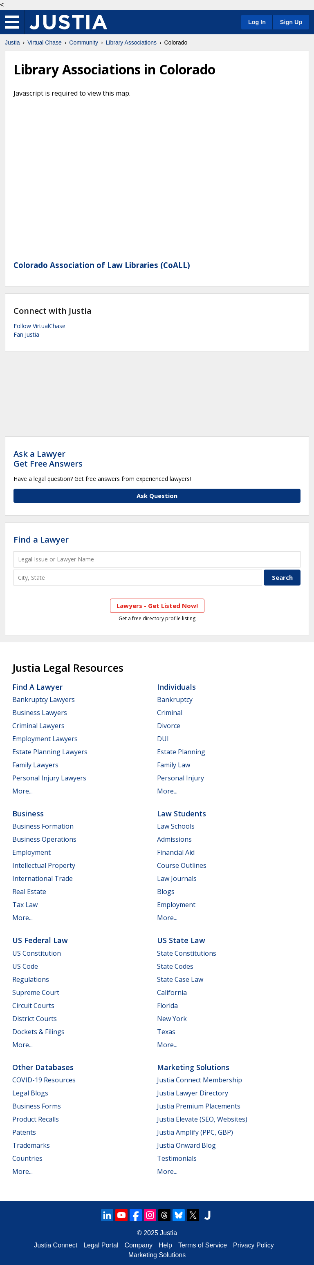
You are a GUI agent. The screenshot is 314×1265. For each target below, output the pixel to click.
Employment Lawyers (45, 738)
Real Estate (29, 891)
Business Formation (43, 826)
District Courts (34, 1018)
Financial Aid (176, 852)
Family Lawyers (35, 764)
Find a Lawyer (41, 539)
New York (172, 1018)
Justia (12, 42)
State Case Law (180, 979)
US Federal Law (40, 940)
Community (83, 42)
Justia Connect (55, 1245)
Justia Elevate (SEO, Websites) (202, 1119)
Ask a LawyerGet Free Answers (48, 458)
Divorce (168, 725)
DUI (163, 738)
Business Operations (44, 839)
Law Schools (176, 826)
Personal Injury (180, 777)
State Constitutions (186, 953)
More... (22, 791)
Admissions (174, 839)
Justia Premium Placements (198, 1106)
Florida (167, 1005)
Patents (24, 1132)
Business (28, 813)
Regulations (30, 979)
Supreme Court (35, 992)
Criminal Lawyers (38, 725)
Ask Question (157, 496)
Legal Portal (100, 1245)
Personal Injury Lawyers (49, 777)
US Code (25, 966)
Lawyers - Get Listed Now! (157, 605)
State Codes (175, 966)
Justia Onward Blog (186, 1145)
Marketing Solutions (193, 1067)
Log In (257, 22)
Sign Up (291, 22)
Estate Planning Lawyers (49, 751)
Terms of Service (202, 1245)
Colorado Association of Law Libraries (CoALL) (101, 265)
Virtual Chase (44, 42)
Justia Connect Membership (199, 1079)
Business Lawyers (39, 712)
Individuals (176, 687)
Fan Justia (26, 334)
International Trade (42, 878)
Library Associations (131, 42)
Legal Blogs (30, 1092)
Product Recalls (35, 1119)
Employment (31, 852)
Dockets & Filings (38, 1031)
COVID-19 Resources (44, 1079)
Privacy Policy (253, 1245)
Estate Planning (181, 751)
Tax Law (25, 904)
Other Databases (43, 1067)
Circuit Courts (33, 1005)
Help (165, 1245)
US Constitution (36, 953)
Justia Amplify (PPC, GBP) (195, 1132)
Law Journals (177, 878)
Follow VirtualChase (39, 326)
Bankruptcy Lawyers (43, 699)
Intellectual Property (43, 865)
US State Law (181, 940)
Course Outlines (181, 865)
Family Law (173, 764)
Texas (166, 1031)
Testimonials (177, 1158)
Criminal (169, 712)
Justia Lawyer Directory (192, 1092)
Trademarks (31, 1145)
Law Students (181, 813)
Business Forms (36, 1106)
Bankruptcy (175, 699)
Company (139, 1245)
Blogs (166, 891)
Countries (27, 1158)
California (172, 992)
